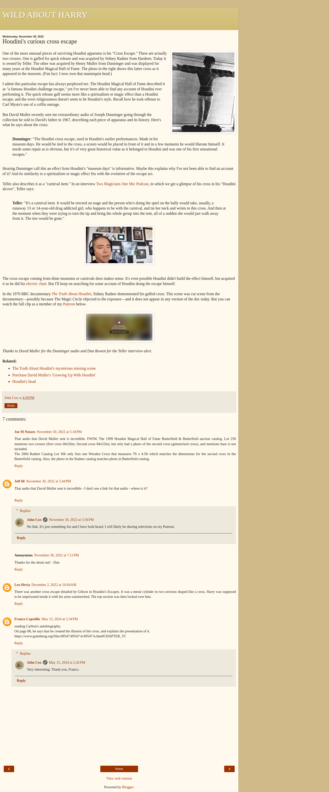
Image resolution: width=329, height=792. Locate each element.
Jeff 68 (19, 481)
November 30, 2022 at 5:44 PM (48, 481)
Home (119, 769)
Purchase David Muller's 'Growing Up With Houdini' (54, 375)
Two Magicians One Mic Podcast (122, 184)
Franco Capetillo (27, 619)
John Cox (34, 520)
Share (11, 405)
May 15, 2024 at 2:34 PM (60, 619)
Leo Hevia (22, 585)
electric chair (36, 284)
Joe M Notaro (24, 432)
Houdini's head (24, 381)
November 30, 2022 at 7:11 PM (56, 555)
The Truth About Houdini (71, 294)
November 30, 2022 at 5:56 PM (71, 520)
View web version (119, 778)
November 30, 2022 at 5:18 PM (59, 432)
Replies (25, 511)
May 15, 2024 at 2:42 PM (67, 662)
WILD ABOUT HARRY (45, 14)
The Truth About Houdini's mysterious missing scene (54, 368)
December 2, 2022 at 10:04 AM (54, 585)
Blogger (127, 787)
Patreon (69, 304)
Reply (18, 466)
